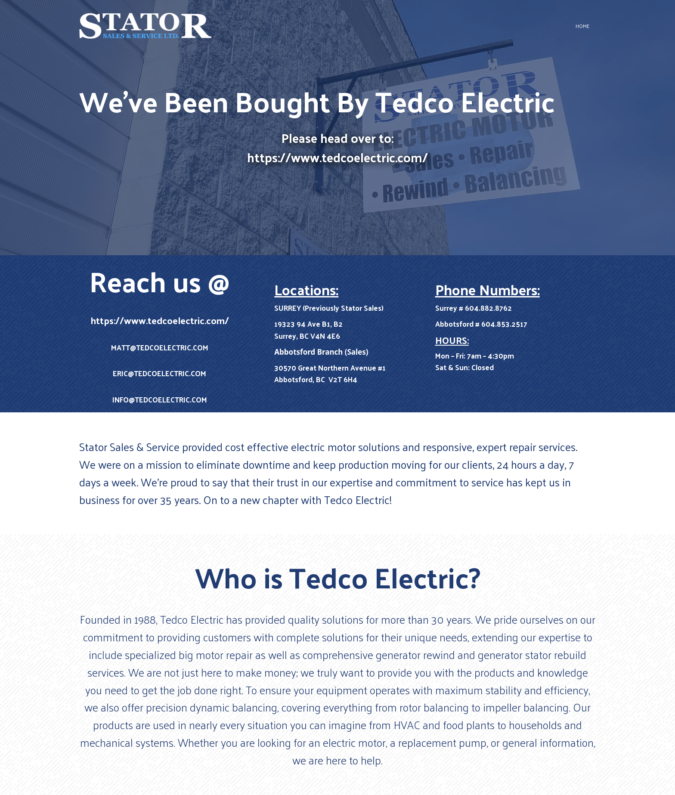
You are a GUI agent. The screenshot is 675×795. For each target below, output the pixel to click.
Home (582, 26)
